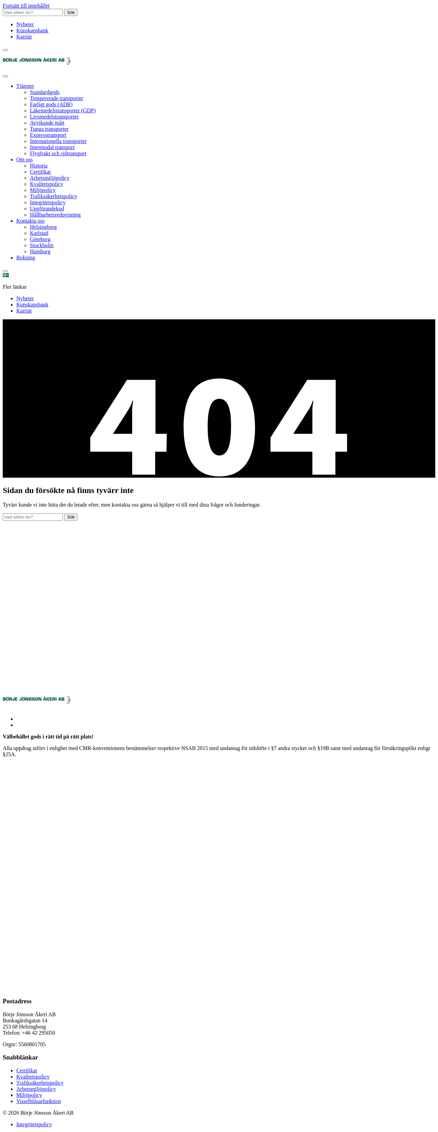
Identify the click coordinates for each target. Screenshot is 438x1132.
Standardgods (45, 92)
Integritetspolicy (48, 202)
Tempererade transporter (56, 98)
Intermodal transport (52, 147)
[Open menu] (5, 76)
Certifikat (40, 172)
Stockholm (41, 245)
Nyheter (25, 24)
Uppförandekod (47, 208)
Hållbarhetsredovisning (55, 215)
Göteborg (40, 239)
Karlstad (39, 233)
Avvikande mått (47, 123)
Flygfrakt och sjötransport (58, 153)
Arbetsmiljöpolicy (49, 178)
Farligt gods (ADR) (51, 104)
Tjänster (25, 86)
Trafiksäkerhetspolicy (53, 196)
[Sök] (5, 50)
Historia (39, 166)
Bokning (25, 257)
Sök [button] (71, 12)
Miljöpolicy (43, 190)
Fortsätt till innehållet (26, 6)
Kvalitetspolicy (46, 184)
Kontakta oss (30, 221)
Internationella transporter (58, 141)
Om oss (24, 159)
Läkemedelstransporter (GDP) (63, 110)
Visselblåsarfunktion (38, 1101)
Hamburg (40, 251)
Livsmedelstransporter (54, 116)
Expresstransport (48, 135)
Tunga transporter (49, 129)
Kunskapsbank (32, 30)
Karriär (24, 36)
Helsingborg (43, 227)
